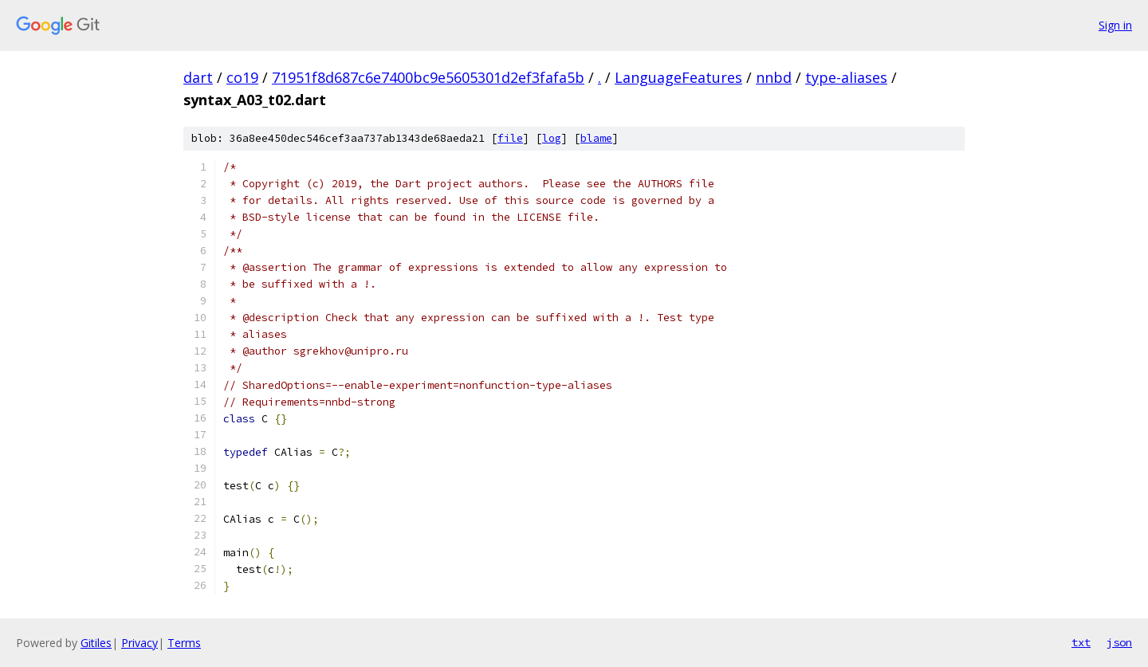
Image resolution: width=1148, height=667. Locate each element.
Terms (184, 642)
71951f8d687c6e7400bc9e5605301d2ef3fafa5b (428, 77)
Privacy (139, 642)
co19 (242, 77)
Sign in (1115, 25)
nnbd (774, 77)
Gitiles (96, 642)
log (551, 138)
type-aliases (846, 77)
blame (596, 138)
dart (198, 77)
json (1119, 642)
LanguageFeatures (678, 77)
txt (1081, 642)
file (510, 138)
